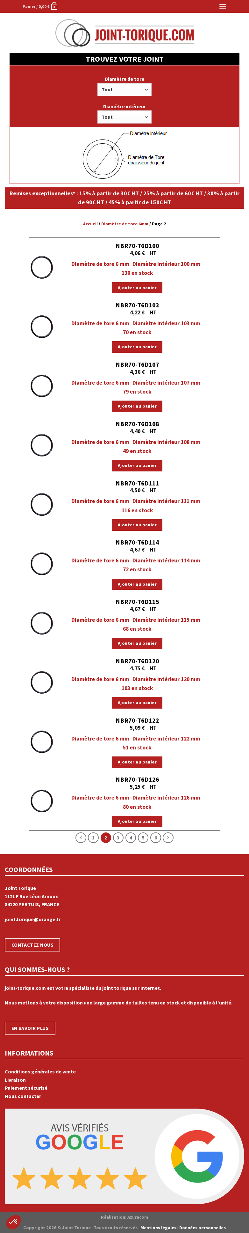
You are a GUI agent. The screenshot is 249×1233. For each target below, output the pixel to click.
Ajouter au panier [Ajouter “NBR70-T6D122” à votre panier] (137, 762)
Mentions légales (158, 1227)
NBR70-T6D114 (137, 542)
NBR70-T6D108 (137, 424)
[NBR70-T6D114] (41, 563)
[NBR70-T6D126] (41, 801)
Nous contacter (23, 1096)
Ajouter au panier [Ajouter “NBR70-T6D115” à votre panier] (137, 643)
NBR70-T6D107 (137, 364)
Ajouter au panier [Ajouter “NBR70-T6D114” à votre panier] (137, 584)
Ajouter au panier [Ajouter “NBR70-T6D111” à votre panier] (137, 525)
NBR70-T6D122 (137, 720)
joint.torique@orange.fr (33, 919)
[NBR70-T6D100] (41, 267)
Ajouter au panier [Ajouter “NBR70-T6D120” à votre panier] (137, 702)
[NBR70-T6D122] (41, 742)
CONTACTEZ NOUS (32, 945)
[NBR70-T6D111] (41, 504)
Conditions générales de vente (40, 1071)
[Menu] (222, 6)
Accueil (90, 224)
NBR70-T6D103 (137, 305)
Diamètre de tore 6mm (124, 224)
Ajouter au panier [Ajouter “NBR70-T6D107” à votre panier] (137, 406)
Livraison (15, 1080)
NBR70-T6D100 (137, 246)
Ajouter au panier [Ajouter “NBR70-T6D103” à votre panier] (137, 347)
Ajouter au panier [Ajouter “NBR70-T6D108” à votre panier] (137, 465)
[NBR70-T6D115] (41, 623)
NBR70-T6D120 (137, 661)
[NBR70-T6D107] (41, 386)
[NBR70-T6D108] (41, 445)
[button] (13, 1222)
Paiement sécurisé (26, 1088)
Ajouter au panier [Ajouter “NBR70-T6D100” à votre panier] (137, 287)
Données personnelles (202, 1227)
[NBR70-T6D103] (41, 326)
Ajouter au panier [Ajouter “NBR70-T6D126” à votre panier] (137, 821)
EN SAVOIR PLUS (30, 1028)
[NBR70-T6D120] (41, 682)
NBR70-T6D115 (137, 601)
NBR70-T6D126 (137, 779)
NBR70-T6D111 (137, 483)
